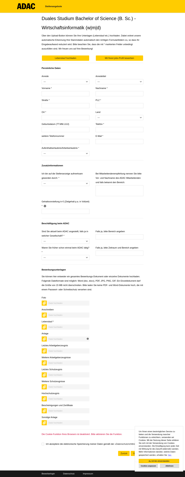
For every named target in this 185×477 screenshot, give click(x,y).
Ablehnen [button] (169, 466)
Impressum (88, 474)
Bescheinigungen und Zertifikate (57, 405)
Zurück (124, 453)
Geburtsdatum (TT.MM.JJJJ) (55, 124)
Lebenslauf (48, 321)
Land (98, 112)
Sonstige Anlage (49, 417)
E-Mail (99, 136)
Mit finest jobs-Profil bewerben (119, 58)
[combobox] (66, 81)
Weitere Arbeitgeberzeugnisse (56, 357)
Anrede (45, 76)
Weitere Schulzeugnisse (53, 381)
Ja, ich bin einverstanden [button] (159, 461)
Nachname (102, 88)
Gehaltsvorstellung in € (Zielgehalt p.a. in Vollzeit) (65, 203)
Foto (44, 297)
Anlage (45, 333)
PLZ (98, 100)
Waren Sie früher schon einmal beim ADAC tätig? (65, 250)
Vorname (47, 88)
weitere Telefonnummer (53, 136)
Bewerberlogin (48, 474)
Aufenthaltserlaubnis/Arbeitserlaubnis (60, 148)
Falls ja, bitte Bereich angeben (110, 231)
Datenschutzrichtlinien (126, 444)
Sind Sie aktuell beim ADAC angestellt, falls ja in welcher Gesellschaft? (65, 233)
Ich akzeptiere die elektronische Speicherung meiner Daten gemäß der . (92, 444)
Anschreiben (48, 309)
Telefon (100, 124)
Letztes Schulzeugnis (52, 369)
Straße (46, 100)
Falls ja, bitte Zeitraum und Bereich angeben (117, 248)
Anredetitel (101, 76)
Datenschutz (69, 474)
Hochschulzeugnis (50, 393)
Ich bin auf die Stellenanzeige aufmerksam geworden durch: (62, 175)
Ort (44, 112)
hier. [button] (170, 455)
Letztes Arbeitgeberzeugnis (55, 345)
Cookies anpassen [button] (148, 466)
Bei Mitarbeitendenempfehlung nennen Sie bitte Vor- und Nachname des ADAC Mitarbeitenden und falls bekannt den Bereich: (119, 178)
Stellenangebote (53, 6)
